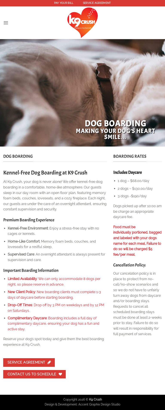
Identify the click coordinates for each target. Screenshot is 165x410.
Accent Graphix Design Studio (99, 404)
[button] (5, 22)
